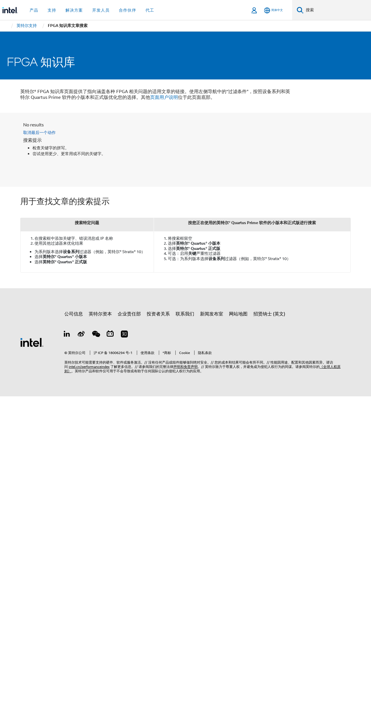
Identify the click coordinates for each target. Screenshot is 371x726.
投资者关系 (158, 314)
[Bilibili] (110, 335)
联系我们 (185, 314)
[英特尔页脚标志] (31, 342)
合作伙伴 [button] (127, 10)
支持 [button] (52, 10)
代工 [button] (150, 10)
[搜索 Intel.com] (337, 10)
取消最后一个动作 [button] (39, 132)
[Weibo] (81, 335)
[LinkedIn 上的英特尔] (67, 335)
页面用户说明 (164, 97)
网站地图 (238, 314)
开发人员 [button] (101, 10)
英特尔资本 (100, 314)
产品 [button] (34, 10)
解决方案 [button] (74, 10)
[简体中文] (273, 10)
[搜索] (300, 10)
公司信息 (73, 314)
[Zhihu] (124, 335)
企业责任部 (129, 314)
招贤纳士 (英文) (269, 314)
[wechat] (96, 335)
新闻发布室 (211, 314)
